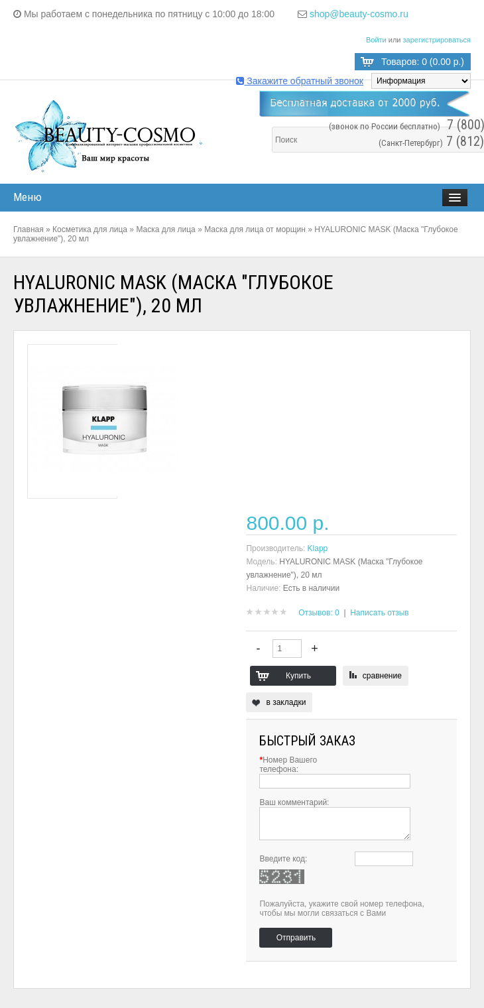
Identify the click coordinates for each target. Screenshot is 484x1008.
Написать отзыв (379, 612)
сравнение (382, 675)
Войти (376, 40)
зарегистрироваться (437, 40)
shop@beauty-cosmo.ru (359, 14)
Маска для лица (165, 229)
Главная (28, 229)
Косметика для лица (89, 229)
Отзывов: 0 (318, 612)
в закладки (286, 702)
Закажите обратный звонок (299, 81)
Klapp (318, 548)
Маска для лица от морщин (255, 229)
